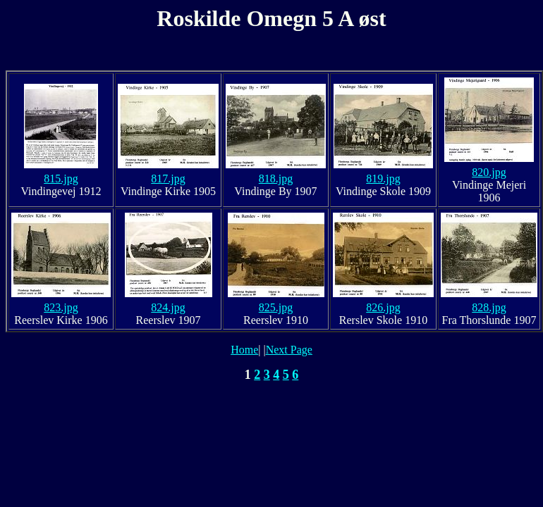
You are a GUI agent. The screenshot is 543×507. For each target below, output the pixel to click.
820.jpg (489, 172)
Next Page (289, 350)
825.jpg (276, 307)
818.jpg (276, 178)
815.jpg (61, 178)
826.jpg (383, 307)
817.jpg (168, 178)
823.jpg (61, 307)
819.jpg (383, 178)
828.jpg (489, 307)
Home (244, 350)
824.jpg (168, 307)
